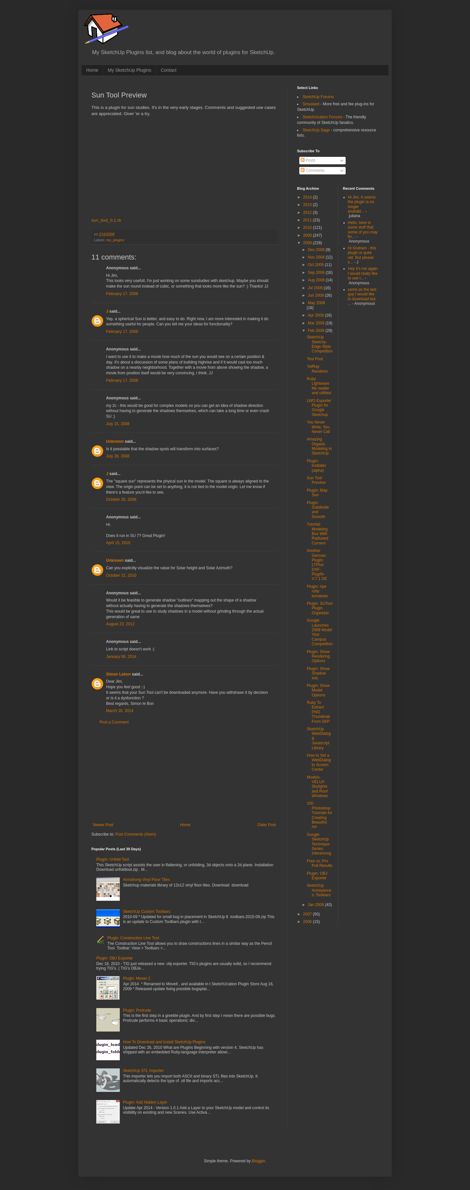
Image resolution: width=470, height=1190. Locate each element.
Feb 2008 (316, 330)
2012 (308, 212)
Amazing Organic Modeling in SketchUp (319, 446)
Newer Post (103, 825)
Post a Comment (114, 722)
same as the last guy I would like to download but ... (362, 296)
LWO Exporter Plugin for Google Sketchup (319, 407)
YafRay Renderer (317, 368)
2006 (308, 921)
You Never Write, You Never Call (318, 427)
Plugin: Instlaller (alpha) (316, 466)
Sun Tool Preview (316, 480)
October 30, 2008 (121, 499)
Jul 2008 (316, 288)
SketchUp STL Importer (143, 1070)
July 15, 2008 (117, 424)
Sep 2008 (317, 272)
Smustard (311, 104)
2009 (308, 235)
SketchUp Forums (318, 97)
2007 (308, 914)
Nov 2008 (317, 257)
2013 (308, 204)
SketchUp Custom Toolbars (146, 911)
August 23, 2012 (120, 624)
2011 (308, 220)
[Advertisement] (184, 773)
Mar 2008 (316, 323)
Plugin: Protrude (137, 1010)
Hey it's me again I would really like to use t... (363, 273)
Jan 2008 (316, 904)
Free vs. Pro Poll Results (319, 863)
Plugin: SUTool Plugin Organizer (320, 608)
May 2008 (316, 303)
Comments (312, 170)
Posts (308, 160)
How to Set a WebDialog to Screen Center (319, 762)
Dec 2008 (317, 249)
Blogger (258, 1161)
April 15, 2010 (118, 543)
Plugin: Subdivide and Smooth (318, 509)
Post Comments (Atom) (135, 834)
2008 (308, 243)
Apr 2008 (316, 315)
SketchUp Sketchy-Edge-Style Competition (320, 344)
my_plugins (115, 240)
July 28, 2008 (117, 456)
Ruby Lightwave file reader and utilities (319, 386)
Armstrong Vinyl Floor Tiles (146, 879)
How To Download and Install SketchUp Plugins (164, 1042)
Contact (168, 70)
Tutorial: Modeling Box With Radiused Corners (317, 533)
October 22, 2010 (121, 575)
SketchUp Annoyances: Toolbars (319, 890)
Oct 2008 (316, 264)
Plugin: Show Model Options (318, 690)
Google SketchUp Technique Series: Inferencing (319, 844)
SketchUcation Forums (322, 117)
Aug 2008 (317, 280)
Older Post (266, 825)
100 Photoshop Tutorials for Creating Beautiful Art (319, 815)
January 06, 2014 (121, 656)
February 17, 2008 (122, 293)
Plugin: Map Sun (317, 492)
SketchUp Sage (316, 130)
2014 (308, 197)
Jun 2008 (316, 295)
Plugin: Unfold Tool (112, 859)
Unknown (115, 441)
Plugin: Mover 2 (136, 978)
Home (92, 70)
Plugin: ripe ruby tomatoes (317, 591)
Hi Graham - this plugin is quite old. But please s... (362, 255)
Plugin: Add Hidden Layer (145, 1102)
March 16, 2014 (119, 710)
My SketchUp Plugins (129, 70)
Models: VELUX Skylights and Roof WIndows (317, 786)
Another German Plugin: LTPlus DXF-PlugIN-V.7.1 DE (317, 564)
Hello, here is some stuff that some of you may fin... (363, 229)
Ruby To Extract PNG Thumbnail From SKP (318, 712)
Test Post (315, 359)
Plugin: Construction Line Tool (133, 938)
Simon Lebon (118, 674)
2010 (308, 227)
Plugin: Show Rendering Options (318, 656)
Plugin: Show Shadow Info (318, 673)
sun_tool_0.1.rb (106, 220)
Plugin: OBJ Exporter (114, 958)
